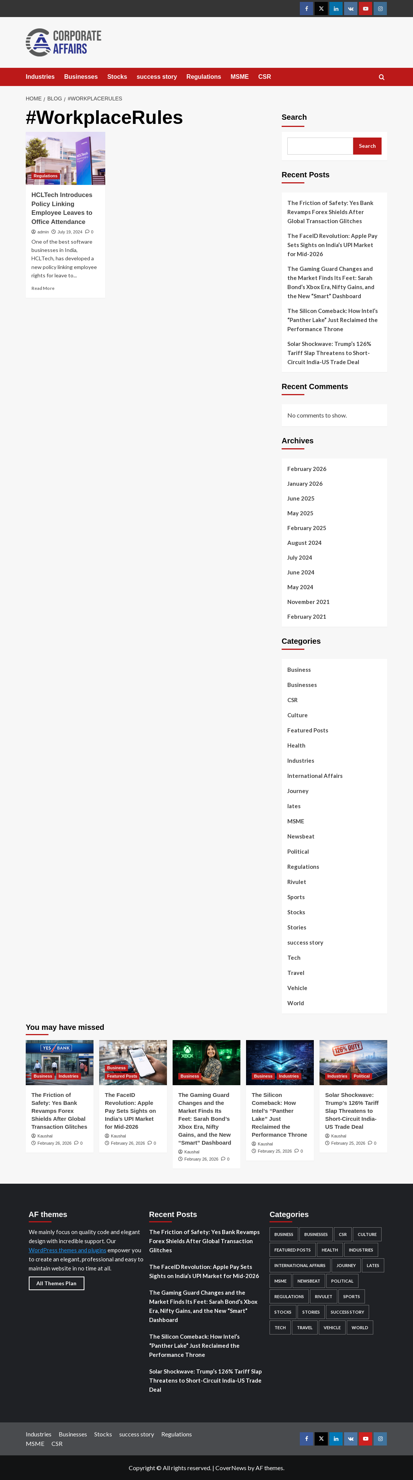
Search (294, 117)
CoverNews (230, 1467)
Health (296, 745)
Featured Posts (307, 730)
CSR (264, 77)
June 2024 (301, 572)
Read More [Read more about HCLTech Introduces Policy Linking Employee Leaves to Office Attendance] (43, 288)
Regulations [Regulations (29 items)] (289, 1296)
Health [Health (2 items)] (330, 1249)
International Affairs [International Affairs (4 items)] (300, 1265)
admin (43, 232)
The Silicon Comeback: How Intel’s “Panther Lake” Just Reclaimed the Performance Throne (332, 319)
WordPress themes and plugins (67, 1250)
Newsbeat (301, 836)
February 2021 (306, 616)
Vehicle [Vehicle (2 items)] (332, 1327)
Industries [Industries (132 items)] (361, 1249)
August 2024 (304, 542)
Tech (294, 957)
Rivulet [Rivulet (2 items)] (323, 1296)
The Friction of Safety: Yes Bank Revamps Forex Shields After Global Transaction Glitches (330, 211)
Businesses (81, 77)
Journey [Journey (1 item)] (346, 1265)
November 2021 (308, 601)
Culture (297, 715)
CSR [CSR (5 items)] (343, 1234)
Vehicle (297, 987)
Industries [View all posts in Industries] (69, 1076)
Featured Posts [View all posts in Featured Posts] (122, 1076)
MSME (240, 77)
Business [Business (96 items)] (283, 1234)
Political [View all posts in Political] (362, 1076)
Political (298, 851)
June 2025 (301, 498)
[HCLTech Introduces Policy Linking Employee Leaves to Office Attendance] (65, 158)
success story (157, 77)
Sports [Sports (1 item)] (351, 1296)
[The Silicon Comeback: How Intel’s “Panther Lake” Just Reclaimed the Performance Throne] (280, 1062)
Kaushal (45, 1136)
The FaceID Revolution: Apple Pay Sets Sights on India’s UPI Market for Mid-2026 (332, 244)
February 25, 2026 (275, 1151)
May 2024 (300, 587)
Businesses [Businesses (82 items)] (316, 1234)
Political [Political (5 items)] (342, 1280)
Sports (296, 896)
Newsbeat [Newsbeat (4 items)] (309, 1280)
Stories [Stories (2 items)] (311, 1311)
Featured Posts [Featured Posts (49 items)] (292, 1249)
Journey (298, 790)
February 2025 (306, 527)
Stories (296, 927)
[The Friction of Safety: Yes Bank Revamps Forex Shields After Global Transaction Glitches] (60, 1062)
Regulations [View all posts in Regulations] (46, 176)
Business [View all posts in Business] (43, 1076)
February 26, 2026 (54, 1143)
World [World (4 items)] (360, 1327)
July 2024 (299, 557)
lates (294, 806)
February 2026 (306, 468)
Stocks (117, 77)
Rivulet (296, 881)
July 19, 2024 (70, 232)
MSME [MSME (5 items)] (280, 1280)
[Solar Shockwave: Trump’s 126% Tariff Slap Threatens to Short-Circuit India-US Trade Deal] (353, 1062)
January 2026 (305, 483)
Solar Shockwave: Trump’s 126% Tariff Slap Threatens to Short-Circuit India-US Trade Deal (329, 352)
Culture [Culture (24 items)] (367, 1234)
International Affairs (315, 775)
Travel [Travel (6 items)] (305, 1327)
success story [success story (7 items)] (347, 1311)
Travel (295, 972)
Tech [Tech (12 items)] (280, 1327)
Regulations (204, 77)
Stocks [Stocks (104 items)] (282, 1311)
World (295, 1003)
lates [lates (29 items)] (373, 1265)
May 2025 (300, 513)
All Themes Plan (56, 1283)
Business (299, 669)
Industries (40, 77)
